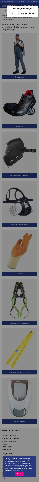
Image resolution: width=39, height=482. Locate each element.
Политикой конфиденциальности (14, 470)
